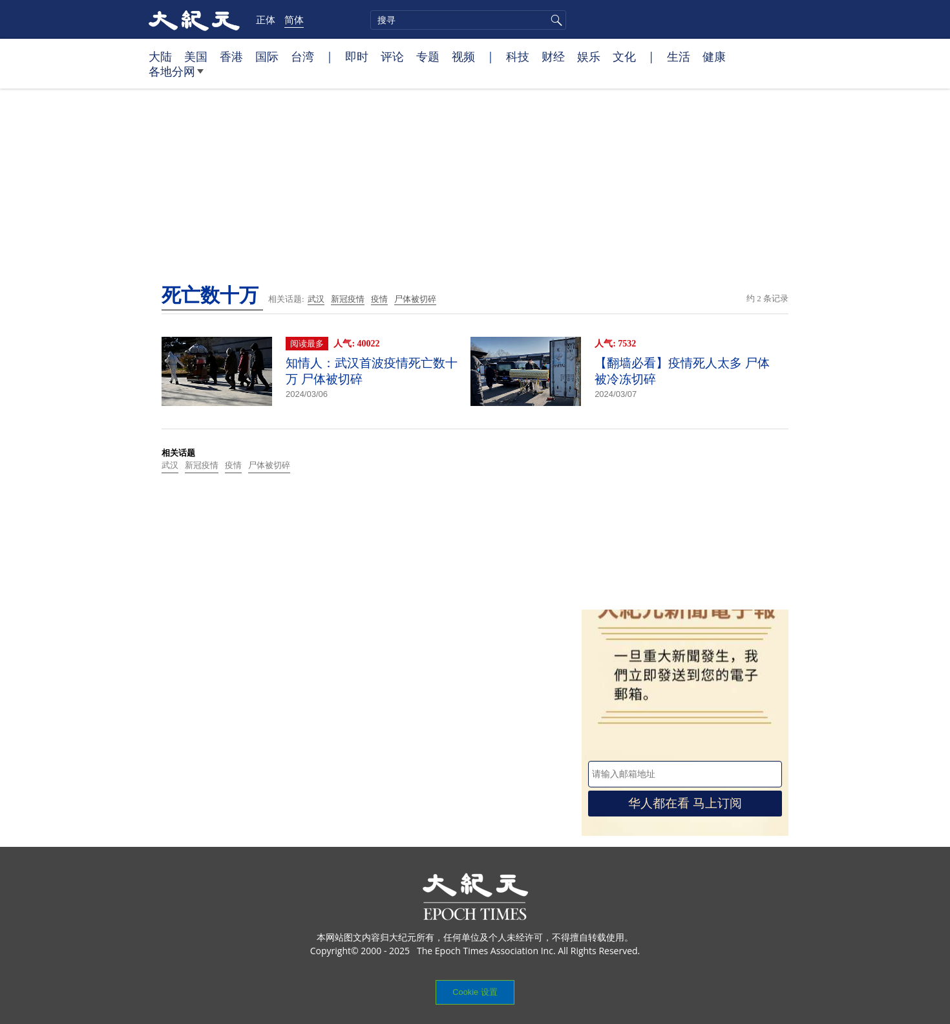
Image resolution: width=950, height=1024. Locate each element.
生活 (678, 56)
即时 (356, 56)
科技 (517, 56)
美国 (195, 56)
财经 (553, 56)
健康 (714, 56)
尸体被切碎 (415, 299)
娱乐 (588, 56)
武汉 (316, 299)
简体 (294, 19)
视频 (463, 56)
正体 (265, 19)
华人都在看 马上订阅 (685, 803)
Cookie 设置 (474, 992)
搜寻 (554, 20)
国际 (267, 56)
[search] (468, 20)
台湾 (302, 56)
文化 (624, 56)
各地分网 (176, 76)
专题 (427, 56)
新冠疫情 (347, 299)
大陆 (160, 56)
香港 (231, 56)
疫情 (379, 299)
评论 (392, 56)
